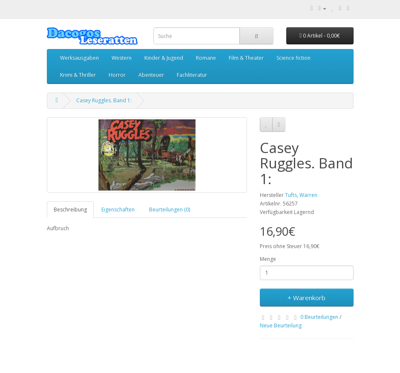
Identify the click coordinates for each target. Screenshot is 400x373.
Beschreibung (70, 209)
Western (122, 57)
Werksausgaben (79, 57)
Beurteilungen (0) (169, 209)
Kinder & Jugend (163, 57)
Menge (268, 259)
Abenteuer (151, 74)
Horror (117, 74)
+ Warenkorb (306, 297)
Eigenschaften (118, 209)
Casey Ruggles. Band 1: (104, 100)
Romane (206, 57)
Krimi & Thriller (78, 74)
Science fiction (293, 57)
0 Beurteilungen (319, 317)
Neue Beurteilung (281, 325)
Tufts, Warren (301, 195)
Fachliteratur (192, 74)
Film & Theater (246, 57)
